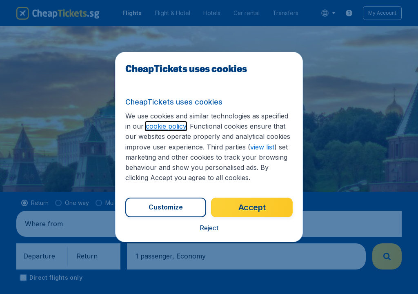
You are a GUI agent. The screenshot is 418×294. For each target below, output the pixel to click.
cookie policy (166, 126)
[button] (209, 228)
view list (262, 147)
